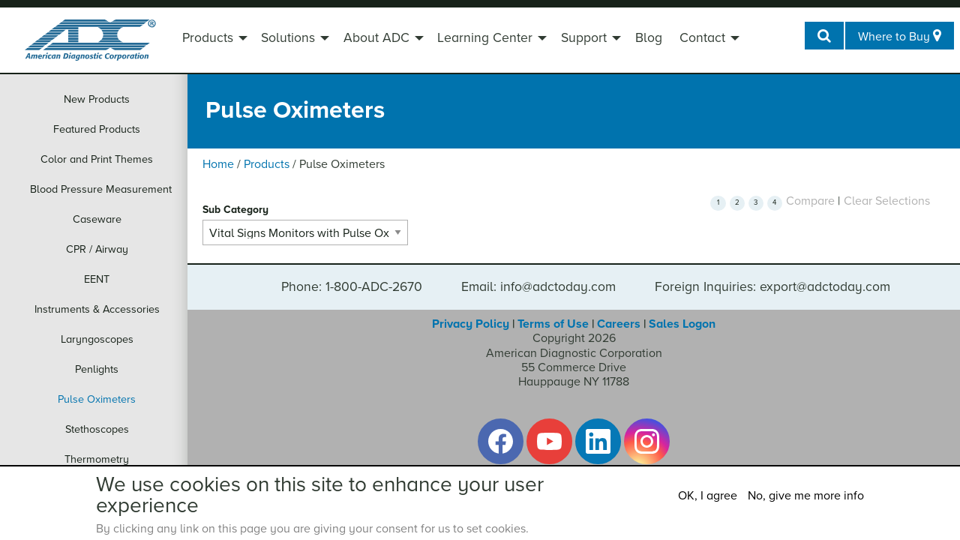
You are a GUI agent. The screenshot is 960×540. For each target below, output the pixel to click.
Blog (648, 38)
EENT (97, 279)
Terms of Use (553, 324)
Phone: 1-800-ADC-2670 (351, 287)
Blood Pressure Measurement (101, 189)
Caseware (97, 219)
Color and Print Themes (96, 159)
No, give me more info (806, 496)
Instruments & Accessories (97, 309)
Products (207, 38)
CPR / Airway (97, 249)
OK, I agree (707, 496)
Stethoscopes (97, 429)
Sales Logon (682, 324)
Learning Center (484, 38)
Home (218, 164)
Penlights (96, 369)
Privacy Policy (470, 324)
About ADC (377, 38)
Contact (702, 38)
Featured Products (96, 129)
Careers (618, 324)
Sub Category (235, 209)
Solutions (288, 38)
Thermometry (96, 459)
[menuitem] (213, 39)
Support (584, 38)
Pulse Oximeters (97, 399)
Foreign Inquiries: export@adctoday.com (772, 287)
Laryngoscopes (97, 339)
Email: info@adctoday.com (538, 287)
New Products (97, 99)
